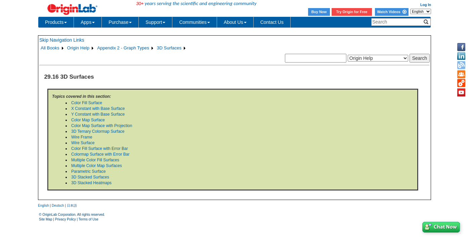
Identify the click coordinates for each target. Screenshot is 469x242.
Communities (194, 22)
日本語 (72, 205)
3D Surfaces (169, 47)
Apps (88, 22)
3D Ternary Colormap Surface (98, 131)
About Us (235, 22)
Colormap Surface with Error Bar (100, 154)
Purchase (120, 22)
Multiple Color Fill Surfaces (95, 160)
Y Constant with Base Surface (98, 114)
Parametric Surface (88, 171)
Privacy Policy (65, 219)
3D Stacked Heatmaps (91, 182)
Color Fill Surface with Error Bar (99, 148)
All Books (50, 47)
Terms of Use (88, 219)
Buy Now (319, 12)
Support (155, 22)
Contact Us (272, 22)
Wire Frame (81, 137)
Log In (425, 5)
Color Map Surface (88, 120)
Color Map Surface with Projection (101, 125)
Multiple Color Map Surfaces (96, 165)
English (43, 205)
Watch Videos (391, 12)
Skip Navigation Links (61, 40)
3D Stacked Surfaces (90, 177)
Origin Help (78, 47)
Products (56, 22)
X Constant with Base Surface (98, 108)
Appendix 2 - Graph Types (123, 47)
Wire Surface (82, 142)
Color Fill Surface (86, 102)
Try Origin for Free (352, 12)
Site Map (45, 219)
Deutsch (58, 205)
